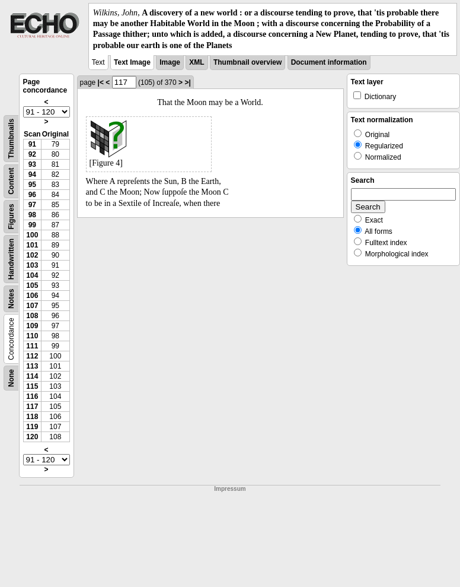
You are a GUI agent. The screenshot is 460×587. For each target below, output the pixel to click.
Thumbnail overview (247, 62)
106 (32, 295)
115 (32, 386)
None (11, 378)
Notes (11, 298)
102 (32, 255)
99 (32, 225)
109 (32, 326)
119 (32, 427)
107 (32, 306)
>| (187, 82)
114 (32, 376)
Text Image (132, 62)
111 (32, 346)
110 (32, 336)
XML (196, 62)
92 (32, 154)
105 (32, 285)
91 (32, 144)
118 (32, 417)
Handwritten (11, 259)
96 (32, 195)
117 (32, 406)
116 (32, 396)
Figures (11, 216)
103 (32, 265)
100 (32, 235)
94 (32, 174)
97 (32, 205)
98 (32, 215)
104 (32, 275)
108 (32, 316)
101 (32, 245)
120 (32, 437)
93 (32, 164)
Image (169, 62)
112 (32, 356)
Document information (329, 62)
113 (32, 366)
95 (32, 184)
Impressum (229, 489)
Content (11, 180)
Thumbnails (11, 138)
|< (101, 82)
